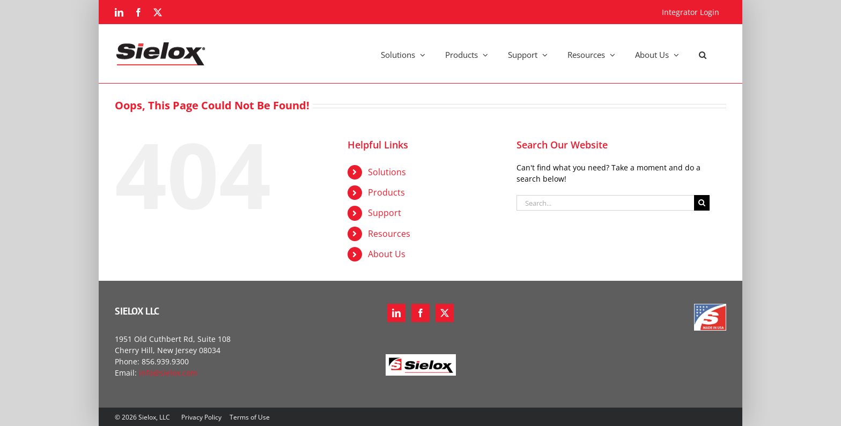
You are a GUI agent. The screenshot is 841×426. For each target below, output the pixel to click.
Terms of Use (250, 417)
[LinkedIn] (396, 313)
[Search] (702, 203)
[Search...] (605, 203)
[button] (702, 53)
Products (386, 192)
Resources (389, 234)
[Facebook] (420, 313)
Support (384, 213)
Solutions (387, 172)
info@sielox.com (168, 373)
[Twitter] (445, 313)
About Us (386, 254)
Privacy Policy (201, 417)
